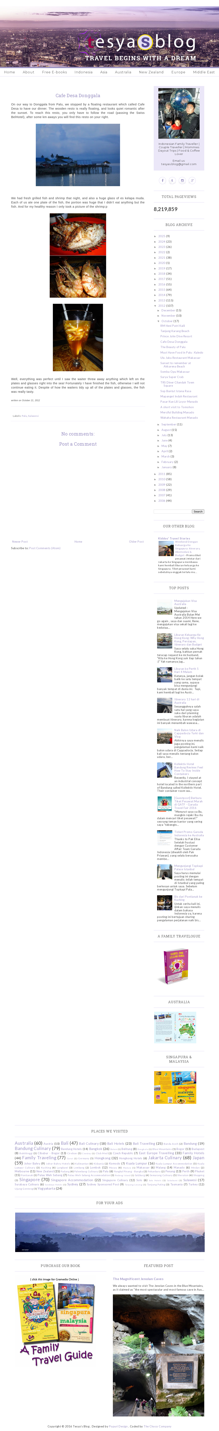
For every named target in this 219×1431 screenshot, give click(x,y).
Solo (139, 1180)
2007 (162, 495)
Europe (178, 72)
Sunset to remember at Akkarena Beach (175, 364)
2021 (162, 257)
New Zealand (151, 72)
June (165, 440)
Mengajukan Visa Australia (185, 602)
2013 (162, 300)
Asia (103, 72)
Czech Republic (123, 1153)
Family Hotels (193, 1153)
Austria (48, 1143)
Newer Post (20, 541)
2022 (162, 252)
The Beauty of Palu (173, 347)
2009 (162, 484)
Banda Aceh (171, 1143)
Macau (113, 1167)
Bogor (180, 1149)
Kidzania (99, 1163)
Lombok (95, 1167)
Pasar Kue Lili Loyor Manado (179, 401)
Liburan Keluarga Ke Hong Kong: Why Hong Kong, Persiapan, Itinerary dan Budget (189, 639)
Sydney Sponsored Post (103, 1184)
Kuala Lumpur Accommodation (174, 1163)
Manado (179, 1167)
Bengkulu (143, 1149)
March (166, 456)
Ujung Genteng (24, 1188)
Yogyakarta (46, 1188)
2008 (162, 490)
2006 (162, 500)
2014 (162, 295)
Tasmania (176, 1184)
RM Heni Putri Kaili (172, 325)
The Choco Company (158, 1426)
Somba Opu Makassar (175, 371)
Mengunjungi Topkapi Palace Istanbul (188, 867)
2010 (162, 479)
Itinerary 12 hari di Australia (186, 701)
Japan (198, 1157)
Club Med (102, 1153)
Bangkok (96, 1149)
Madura (127, 1167)
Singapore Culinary (115, 1180)
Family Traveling (39, 1157)
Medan (195, 1167)
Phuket (199, 1171)
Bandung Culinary (33, 1148)
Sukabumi (172, 1180)
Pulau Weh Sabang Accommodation (89, 1175)
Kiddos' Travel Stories (174, 538)
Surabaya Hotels (53, 1184)
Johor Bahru (32, 1163)
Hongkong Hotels (130, 1158)
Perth (186, 1171)
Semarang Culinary (161, 1175)
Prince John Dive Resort (176, 336)
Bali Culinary (89, 1143)
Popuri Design (118, 1426)
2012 (162, 305)
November (169, 315)
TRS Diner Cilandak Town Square (177, 384)
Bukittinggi (26, 1153)
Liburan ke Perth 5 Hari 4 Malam (186, 670)
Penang (170, 1171)
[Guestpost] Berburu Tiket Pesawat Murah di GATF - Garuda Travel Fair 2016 (188, 803)
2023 (162, 247)
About (29, 72)
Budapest (198, 1149)
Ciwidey (86, 1153)
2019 (162, 268)
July (165, 435)
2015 (162, 289)
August (167, 430)
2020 (162, 263)
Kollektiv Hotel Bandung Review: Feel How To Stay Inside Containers (188, 769)
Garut (70, 1158)
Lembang (79, 1167)
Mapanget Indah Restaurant (179, 396)
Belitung (127, 1149)
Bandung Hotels (71, 1149)
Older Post (136, 541)
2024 (162, 241)
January (167, 467)
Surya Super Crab (172, 377)
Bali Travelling (144, 1143)
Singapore (29, 1179)
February (168, 462)
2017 (162, 279)
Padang (65, 1171)
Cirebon (72, 1153)
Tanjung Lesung (133, 1184)
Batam (113, 1149)
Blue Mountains (162, 1148)
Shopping (198, 1175)
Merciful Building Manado (177, 412)
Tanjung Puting (156, 1184)
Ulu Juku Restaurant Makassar (180, 357)
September (169, 424)
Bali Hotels (115, 1143)
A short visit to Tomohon (177, 407)
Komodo (114, 1163)
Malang (161, 1167)
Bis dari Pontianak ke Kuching (188, 898)
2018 (162, 273)
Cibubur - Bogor (49, 1153)
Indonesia (84, 72)
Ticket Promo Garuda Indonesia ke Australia (189, 833)
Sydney (72, 1184)
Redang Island (122, 1175)
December (169, 310)
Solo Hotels (155, 1180)
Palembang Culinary (86, 1171)
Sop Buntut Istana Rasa (175, 391)
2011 (162, 474)
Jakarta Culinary (165, 1157)
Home (9, 72)
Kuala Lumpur (136, 1163)
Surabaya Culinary (27, 1184)
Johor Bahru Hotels (58, 1163)
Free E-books (54, 72)
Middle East (204, 72)
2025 (162, 236)
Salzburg (140, 1175)
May (165, 446)
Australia (123, 72)
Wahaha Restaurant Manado (179, 417)
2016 (162, 284)
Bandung (190, 1143)
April (165, 451)
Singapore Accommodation (72, 1180)
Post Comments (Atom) (44, 548)
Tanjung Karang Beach (174, 331)
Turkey (193, 1184)
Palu (24, 415)
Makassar (143, 1167)
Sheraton (182, 1175)
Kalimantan (82, 1163)
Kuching (46, 1167)
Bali (65, 1143)
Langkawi (62, 1167)
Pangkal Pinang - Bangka (128, 1171)
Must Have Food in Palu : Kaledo (181, 352)
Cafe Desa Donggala (173, 341)
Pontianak (27, 1175)
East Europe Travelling (156, 1153)
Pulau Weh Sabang (50, 1175)
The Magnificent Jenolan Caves (138, 1279)
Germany (83, 1158)
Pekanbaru (154, 1171)
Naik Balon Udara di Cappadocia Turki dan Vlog (189, 733)
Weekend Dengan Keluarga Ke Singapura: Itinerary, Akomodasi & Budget (187, 548)
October (168, 321)
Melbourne (22, 1171)
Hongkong (103, 1158)
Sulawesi (33, 415)
